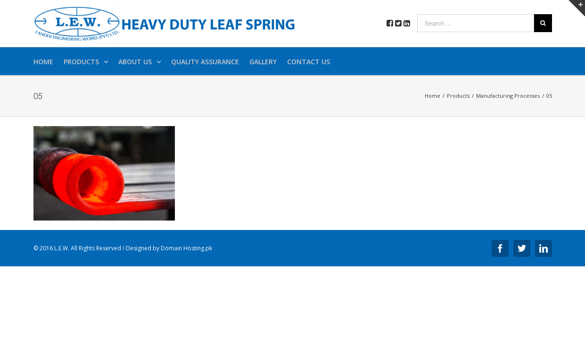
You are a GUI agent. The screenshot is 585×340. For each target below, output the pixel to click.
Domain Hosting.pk (186, 248)
